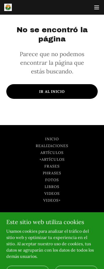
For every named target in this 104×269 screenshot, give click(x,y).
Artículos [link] (52, 152)
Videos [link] (52, 193)
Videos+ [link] (52, 200)
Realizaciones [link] (52, 145)
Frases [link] (52, 166)
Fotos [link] (52, 179)
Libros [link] (52, 186)
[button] (96, 7)
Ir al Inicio (52, 91)
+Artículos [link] (52, 159)
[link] (8, 7)
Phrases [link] (52, 173)
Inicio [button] (52, 139)
